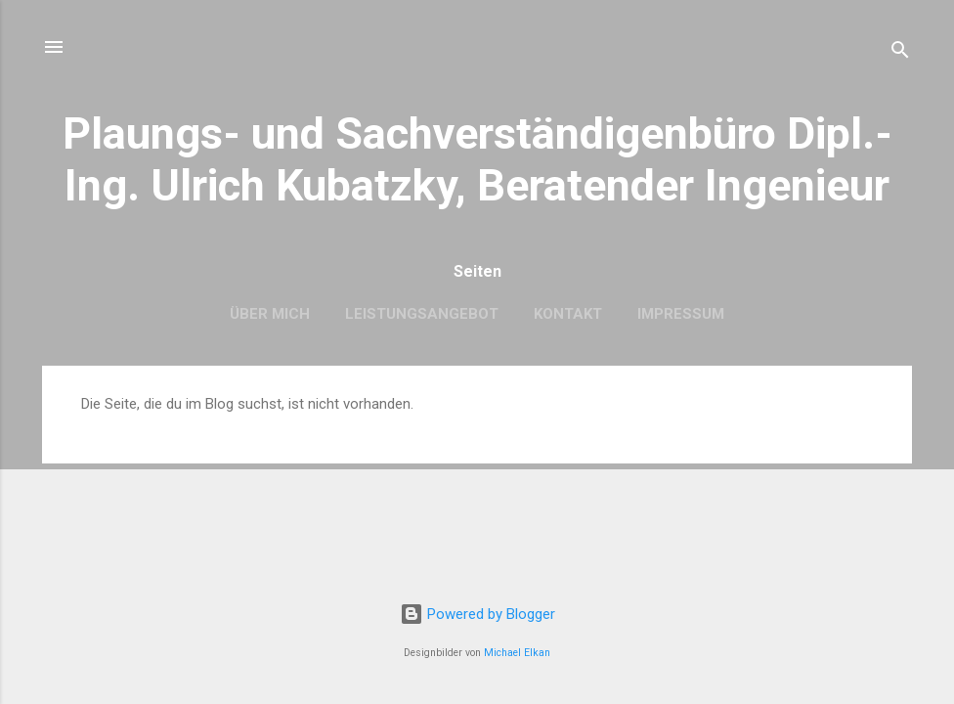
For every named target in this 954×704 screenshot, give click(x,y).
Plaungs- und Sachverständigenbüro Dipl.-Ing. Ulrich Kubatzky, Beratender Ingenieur (477, 159)
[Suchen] (900, 53)
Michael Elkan (517, 652)
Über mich (270, 314)
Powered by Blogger (477, 614)
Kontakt (568, 314)
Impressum (680, 314)
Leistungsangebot (422, 314)
